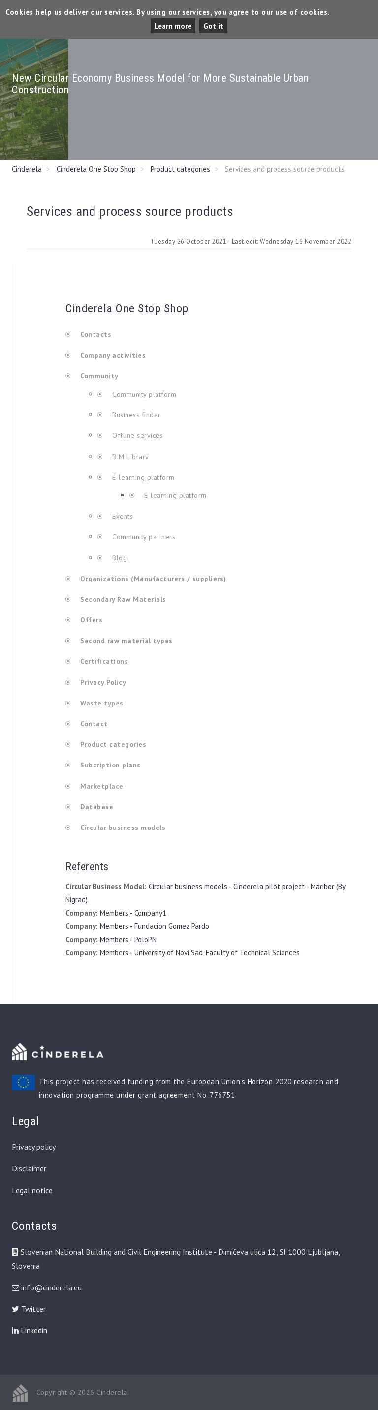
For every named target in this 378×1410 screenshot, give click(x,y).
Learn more (173, 26)
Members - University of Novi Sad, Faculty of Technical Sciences (200, 952)
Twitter (29, 1309)
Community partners (143, 536)
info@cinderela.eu (51, 1287)
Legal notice (32, 1190)
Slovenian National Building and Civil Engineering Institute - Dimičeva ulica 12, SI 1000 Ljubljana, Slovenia (176, 1259)
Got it (213, 26)
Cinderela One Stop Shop (96, 169)
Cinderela (27, 169)
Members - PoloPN (128, 939)
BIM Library (129, 456)
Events (121, 516)
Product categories (180, 169)
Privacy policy (34, 1147)
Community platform (143, 394)
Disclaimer (29, 1168)
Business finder (135, 414)
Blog (118, 557)
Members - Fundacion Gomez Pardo (154, 926)
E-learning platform (143, 477)
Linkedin (29, 1330)
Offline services (136, 435)
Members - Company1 (133, 913)
